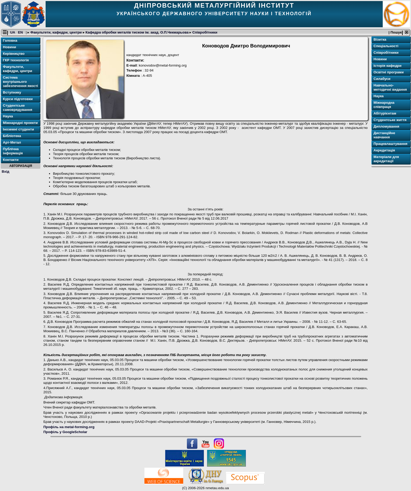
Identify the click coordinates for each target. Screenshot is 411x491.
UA (13, 32)
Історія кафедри (388, 66)
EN (21, 32)
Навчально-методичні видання (390, 87)
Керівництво (14, 54)
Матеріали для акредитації (386, 159)
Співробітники (204, 32)
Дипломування (386, 126)
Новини (9, 47)
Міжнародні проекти (20, 123)
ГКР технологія (16, 60)
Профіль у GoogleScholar (65, 432)
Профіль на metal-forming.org (68, 427)
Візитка (380, 39)
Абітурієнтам (385, 113)
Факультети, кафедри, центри (56, 32)
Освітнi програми (389, 72)
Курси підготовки (18, 99)
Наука (8, 116)
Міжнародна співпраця (384, 105)
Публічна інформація (13, 151)
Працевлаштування (390, 144)
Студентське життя (390, 120)
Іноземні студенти (18, 129)
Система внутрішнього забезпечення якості (20, 81)
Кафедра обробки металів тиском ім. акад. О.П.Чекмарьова (137, 32)
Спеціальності (386, 46)
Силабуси (382, 79)
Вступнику (12, 92)
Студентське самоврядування (17, 107)
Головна (10, 40)
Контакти (11, 160)
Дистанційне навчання (384, 135)
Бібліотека (12, 136)
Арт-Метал (12, 142)
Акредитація (384, 150)
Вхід (5, 171)
